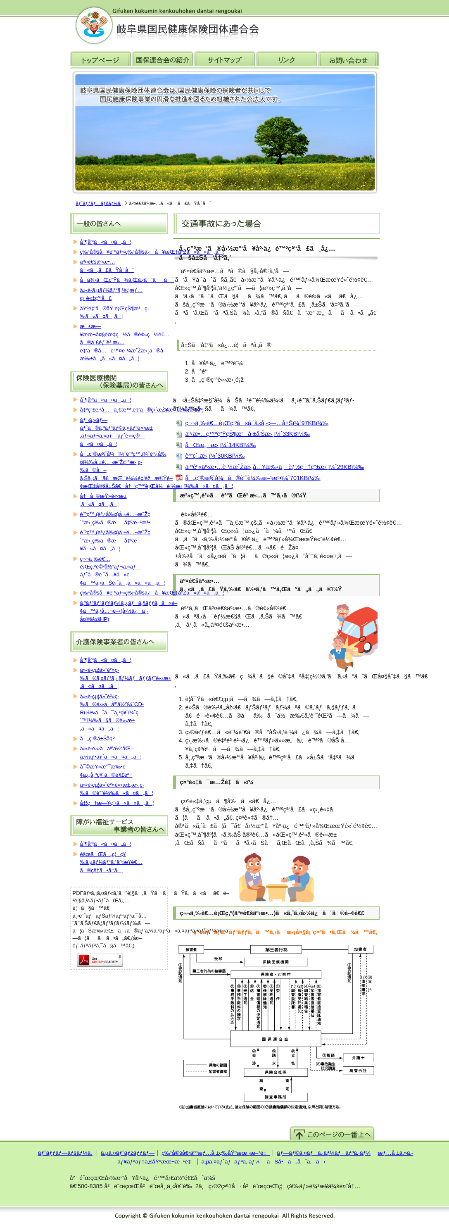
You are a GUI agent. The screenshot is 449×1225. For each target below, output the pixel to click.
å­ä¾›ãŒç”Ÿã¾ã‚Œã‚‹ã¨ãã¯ (127, 280)
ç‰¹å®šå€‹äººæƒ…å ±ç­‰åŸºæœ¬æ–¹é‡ (216, 1153)
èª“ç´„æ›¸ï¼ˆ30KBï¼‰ (215, 455)
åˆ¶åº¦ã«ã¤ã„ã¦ (106, 242)
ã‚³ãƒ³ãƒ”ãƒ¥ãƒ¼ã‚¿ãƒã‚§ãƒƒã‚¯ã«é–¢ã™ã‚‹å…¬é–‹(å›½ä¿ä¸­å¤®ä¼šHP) (129, 611)
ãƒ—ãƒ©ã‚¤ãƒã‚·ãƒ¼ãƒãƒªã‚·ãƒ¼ (324, 1153)
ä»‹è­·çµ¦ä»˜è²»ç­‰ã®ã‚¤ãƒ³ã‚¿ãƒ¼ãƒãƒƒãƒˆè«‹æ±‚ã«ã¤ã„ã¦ (125, 678)
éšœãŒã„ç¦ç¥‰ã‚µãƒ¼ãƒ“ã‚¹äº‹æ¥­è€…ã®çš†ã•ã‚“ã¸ (111, 862)
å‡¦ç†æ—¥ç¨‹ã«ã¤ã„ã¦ (117, 803)
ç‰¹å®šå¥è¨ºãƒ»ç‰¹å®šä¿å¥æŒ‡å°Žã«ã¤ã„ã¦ (152, 252)
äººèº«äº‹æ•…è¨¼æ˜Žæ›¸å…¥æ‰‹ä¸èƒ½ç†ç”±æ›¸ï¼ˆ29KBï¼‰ (274, 467)
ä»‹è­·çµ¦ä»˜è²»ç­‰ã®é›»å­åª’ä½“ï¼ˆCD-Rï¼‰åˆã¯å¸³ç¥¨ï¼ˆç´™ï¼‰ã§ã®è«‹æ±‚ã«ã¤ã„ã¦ (112, 712)
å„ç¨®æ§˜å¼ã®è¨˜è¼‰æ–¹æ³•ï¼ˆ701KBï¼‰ (253, 478)
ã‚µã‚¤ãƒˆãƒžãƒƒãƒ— (127, 1153)
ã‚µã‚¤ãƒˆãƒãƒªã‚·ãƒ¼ (231, 1161)
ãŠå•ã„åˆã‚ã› (296, 1161)
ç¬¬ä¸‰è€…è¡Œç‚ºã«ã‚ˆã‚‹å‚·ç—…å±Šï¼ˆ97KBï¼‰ (256, 423)
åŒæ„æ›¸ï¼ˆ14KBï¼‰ (220, 445)
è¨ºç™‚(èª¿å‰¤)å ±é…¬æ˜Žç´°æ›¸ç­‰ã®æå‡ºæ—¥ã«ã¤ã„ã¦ (115, 540)
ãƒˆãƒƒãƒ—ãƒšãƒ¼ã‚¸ (99, 203)
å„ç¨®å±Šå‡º (97, 738)
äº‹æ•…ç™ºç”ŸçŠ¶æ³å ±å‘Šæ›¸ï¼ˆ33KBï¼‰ (247, 434)
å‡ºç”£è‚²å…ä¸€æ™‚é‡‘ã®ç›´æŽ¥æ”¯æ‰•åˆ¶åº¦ (142, 410)
